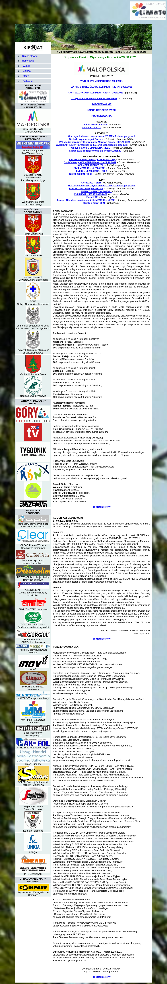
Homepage (28, 60)
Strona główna (30, 56)
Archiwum (28, 81)
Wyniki (26, 65)
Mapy (26, 76)
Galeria (27, 71)
